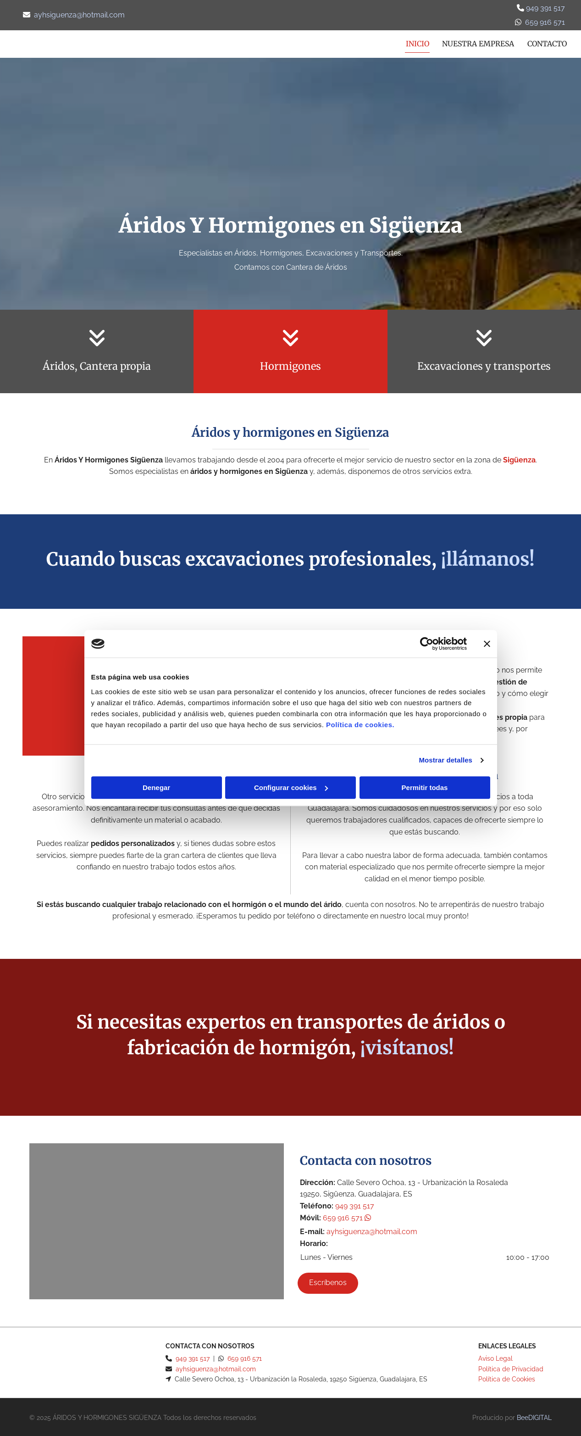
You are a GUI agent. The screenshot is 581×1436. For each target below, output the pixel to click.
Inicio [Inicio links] (414, 42)
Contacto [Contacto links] (547, 42)
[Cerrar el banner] (487, 643)
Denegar (156, 787)
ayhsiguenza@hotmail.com (79, 15)
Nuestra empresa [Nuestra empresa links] (476, 42)
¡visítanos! (407, 1046)
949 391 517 (544, 8)
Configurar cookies (291, 787)
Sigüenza (519, 458)
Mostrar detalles (445, 760)
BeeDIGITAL (534, 1416)
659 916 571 (347, 1216)
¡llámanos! (488, 557)
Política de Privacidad (510, 1367)
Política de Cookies (506, 1377)
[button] (328, 1281)
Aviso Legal (495, 1357)
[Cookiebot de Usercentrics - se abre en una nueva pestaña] (427, 644)
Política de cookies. (360, 725)
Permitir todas (425, 787)
